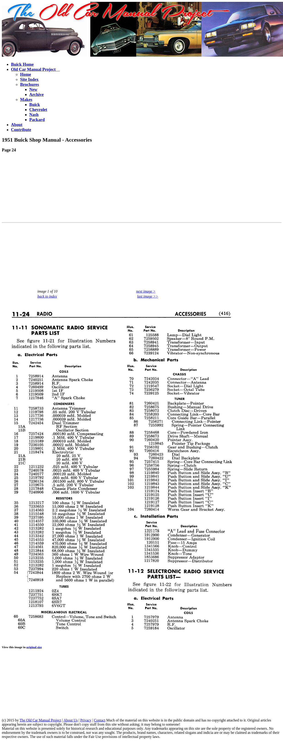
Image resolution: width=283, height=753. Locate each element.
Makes (26, 99)
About (16, 124)
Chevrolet (38, 109)
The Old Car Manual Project (40, 720)
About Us (71, 720)
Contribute (21, 129)
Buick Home (22, 64)
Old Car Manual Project (35, 69)
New (33, 89)
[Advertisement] (88, 189)
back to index (47, 296)
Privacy (85, 720)
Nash (34, 114)
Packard (37, 119)
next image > (146, 291)
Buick (34, 104)
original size (34, 647)
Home (25, 74)
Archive (36, 94)
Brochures (29, 84)
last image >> (147, 296)
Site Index (29, 79)
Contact (99, 720)
